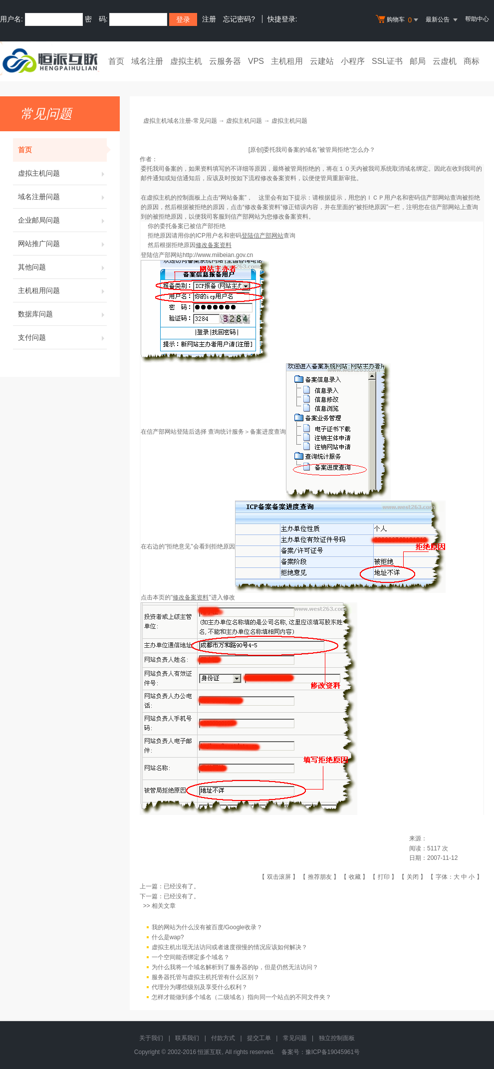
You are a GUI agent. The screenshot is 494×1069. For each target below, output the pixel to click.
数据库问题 (62, 314)
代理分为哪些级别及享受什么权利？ (199, 987)
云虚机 (445, 61)
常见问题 (295, 1038)
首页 (116, 61)
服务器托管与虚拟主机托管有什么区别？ (205, 977)
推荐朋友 (320, 876)
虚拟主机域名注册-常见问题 (180, 120)
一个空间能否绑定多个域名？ (191, 957)
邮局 (418, 61)
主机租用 (287, 61)
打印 (384, 876)
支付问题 (62, 337)
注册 (209, 19)
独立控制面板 (337, 1038)
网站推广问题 (62, 244)
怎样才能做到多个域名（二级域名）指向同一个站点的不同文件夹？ (241, 997)
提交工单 (259, 1038)
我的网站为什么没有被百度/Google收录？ (207, 927)
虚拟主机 (186, 61)
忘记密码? (239, 19)
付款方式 (223, 1038)
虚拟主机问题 (62, 173)
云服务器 (225, 61)
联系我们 (187, 1038)
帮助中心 (477, 18)
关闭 (413, 876)
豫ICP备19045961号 (332, 1052)
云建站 (322, 61)
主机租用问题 (62, 290)
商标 (472, 61)
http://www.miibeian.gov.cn (218, 255)
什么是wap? (168, 937)
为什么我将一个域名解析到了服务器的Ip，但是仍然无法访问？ (235, 967)
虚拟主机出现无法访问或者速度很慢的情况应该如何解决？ (229, 947)
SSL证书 (387, 61)
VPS (256, 61)
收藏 (355, 876)
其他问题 (62, 267)
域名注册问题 (62, 197)
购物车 (398, 20)
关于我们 (151, 1038)
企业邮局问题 (62, 220)
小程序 (353, 61)
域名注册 (147, 61)
